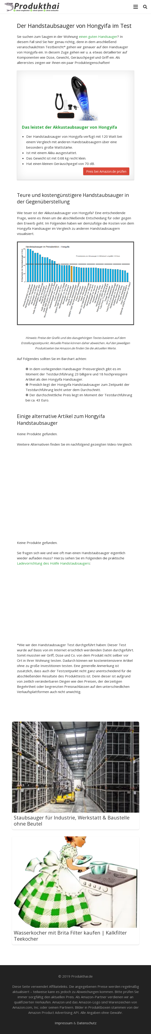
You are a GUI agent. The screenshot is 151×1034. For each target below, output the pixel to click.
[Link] (32, 7)
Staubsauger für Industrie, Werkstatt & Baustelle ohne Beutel (72, 820)
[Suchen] (145, 7)
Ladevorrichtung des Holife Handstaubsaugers (53, 563)
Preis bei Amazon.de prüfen (106, 171)
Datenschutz (87, 1023)
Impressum (64, 1023)
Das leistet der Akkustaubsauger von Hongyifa (69, 127)
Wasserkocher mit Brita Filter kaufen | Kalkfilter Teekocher (70, 935)
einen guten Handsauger (98, 36)
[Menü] (136, 6)
